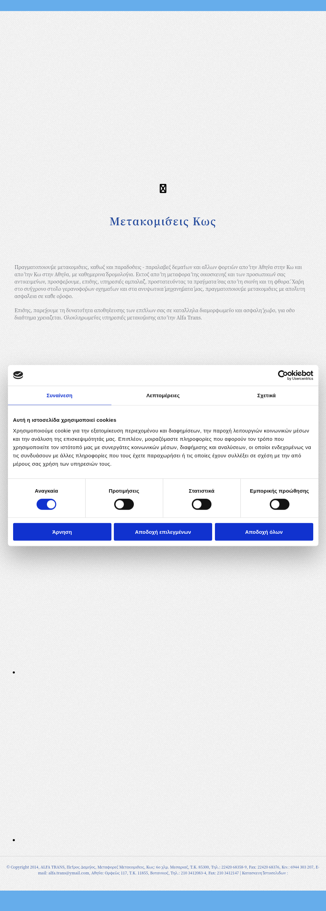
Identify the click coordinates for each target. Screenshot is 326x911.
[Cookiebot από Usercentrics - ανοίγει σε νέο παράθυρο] (283, 375)
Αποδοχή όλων (264, 532)
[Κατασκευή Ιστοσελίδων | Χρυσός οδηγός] (10, 884)
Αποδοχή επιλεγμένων (163, 532)
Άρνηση (62, 532)
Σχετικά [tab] (266, 395)
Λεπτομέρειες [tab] (163, 395)
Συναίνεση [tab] (59, 395)
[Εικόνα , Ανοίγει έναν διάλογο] (129, 672)
